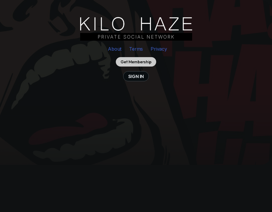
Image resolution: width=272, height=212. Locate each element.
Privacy (159, 49)
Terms (136, 49)
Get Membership (136, 61)
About (114, 49)
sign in (136, 76)
